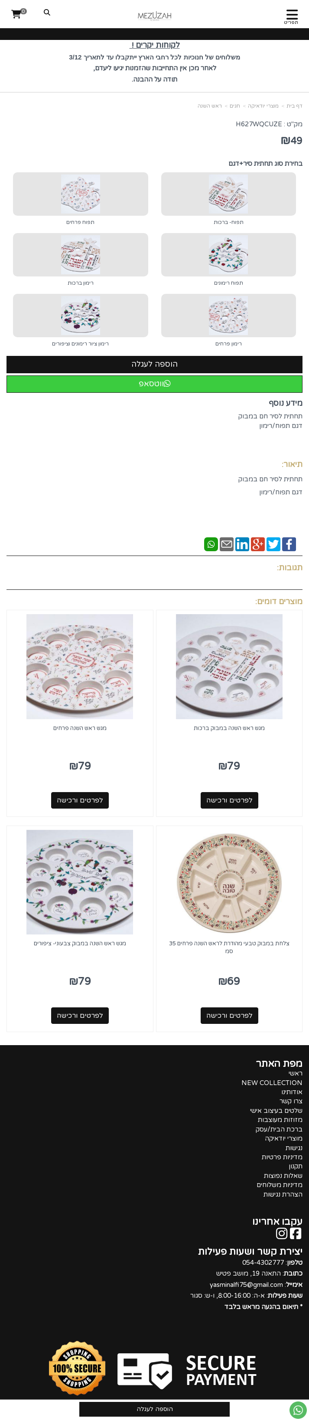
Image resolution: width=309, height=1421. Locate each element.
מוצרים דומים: (278, 601)
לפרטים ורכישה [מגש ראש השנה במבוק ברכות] (229, 800)
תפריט (291, 22)
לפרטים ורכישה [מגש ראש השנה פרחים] (80, 800)
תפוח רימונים (228, 283)
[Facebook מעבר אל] (295, 1236)
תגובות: (289, 567)
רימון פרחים (228, 344)
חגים (235, 106)
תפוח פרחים (80, 222)
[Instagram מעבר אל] (281, 1236)
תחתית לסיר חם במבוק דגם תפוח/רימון (270, 425)
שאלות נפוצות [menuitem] (283, 1176)
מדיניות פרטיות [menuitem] (282, 1157)
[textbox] (154, 64)
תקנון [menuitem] (295, 1166)
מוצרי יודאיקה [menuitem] (283, 1138)
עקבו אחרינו (277, 1222)
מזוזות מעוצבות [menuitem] (280, 1120)
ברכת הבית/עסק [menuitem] (279, 1129)
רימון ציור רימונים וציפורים (80, 344)
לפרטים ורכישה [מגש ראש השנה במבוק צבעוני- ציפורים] (80, 1015)
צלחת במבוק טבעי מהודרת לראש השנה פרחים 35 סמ (229, 947)
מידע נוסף (285, 403)
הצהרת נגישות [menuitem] (282, 1194)
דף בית (294, 106)
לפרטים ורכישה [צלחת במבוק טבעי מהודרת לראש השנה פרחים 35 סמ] (229, 1015)
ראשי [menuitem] (295, 1073)
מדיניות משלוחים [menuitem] (279, 1185)
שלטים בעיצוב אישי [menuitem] (276, 1111)
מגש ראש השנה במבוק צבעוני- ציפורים (80, 943)
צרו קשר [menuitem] (291, 1101)
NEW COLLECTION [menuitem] (271, 1083)
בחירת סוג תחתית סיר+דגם (265, 164)
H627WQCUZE (259, 124)
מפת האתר (279, 1064)
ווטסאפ (155, 383)
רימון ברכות (81, 283)
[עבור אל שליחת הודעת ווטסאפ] (298, 1410)
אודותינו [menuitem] (291, 1092)
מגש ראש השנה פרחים (80, 728)
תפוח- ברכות (229, 222)
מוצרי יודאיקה (263, 106)
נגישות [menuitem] (294, 1148)
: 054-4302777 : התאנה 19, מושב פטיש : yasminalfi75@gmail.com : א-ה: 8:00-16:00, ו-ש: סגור (246, 1285)
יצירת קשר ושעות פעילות (250, 1252)
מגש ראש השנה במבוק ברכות (229, 728)
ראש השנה (210, 106)
